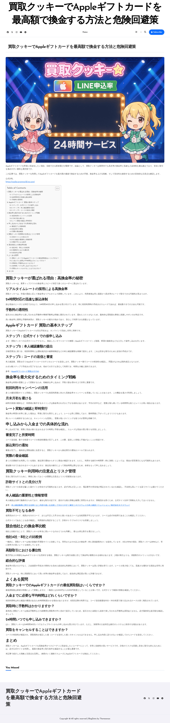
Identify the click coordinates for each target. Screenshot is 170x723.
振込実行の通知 (17, 229)
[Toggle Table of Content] (56, 188)
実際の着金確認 (17, 231)
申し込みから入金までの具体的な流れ (23, 224)
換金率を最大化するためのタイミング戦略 (24, 213)
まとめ (11, 271)
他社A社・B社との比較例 (20, 247)
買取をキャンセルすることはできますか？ (26, 268)
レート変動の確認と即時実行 (22, 221)
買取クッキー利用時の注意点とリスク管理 (24, 234)
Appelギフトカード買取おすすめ (25, 371)
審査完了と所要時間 (19, 226)
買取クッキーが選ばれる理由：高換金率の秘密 (25, 192)
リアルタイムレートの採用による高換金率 (26, 194)
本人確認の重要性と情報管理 (22, 239)
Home (85, 32)
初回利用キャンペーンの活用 (22, 216)
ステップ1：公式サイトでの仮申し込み (25, 205)
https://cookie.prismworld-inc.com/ (20, 182)
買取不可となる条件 (19, 242)
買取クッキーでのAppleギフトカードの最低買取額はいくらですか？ (35, 258)
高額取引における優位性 (20, 250)
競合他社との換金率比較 (18, 245)
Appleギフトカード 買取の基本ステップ (24, 202)
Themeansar (105, 719)
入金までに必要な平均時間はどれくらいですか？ (29, 260)
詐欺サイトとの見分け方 (20, 237)
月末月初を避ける (18, 218)
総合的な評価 (17, 252)
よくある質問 (13, 255)
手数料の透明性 (17, 199)
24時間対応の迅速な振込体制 (22, 197)
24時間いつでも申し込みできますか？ (25, 266)
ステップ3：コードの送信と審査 (23, 210)
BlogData (92, 719)
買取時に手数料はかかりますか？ (23, 263)
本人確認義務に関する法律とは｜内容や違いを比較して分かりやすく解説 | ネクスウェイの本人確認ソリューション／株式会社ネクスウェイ (70, 505)
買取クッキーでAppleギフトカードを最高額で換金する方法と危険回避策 (44, 698)
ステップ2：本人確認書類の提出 (23, 208)
